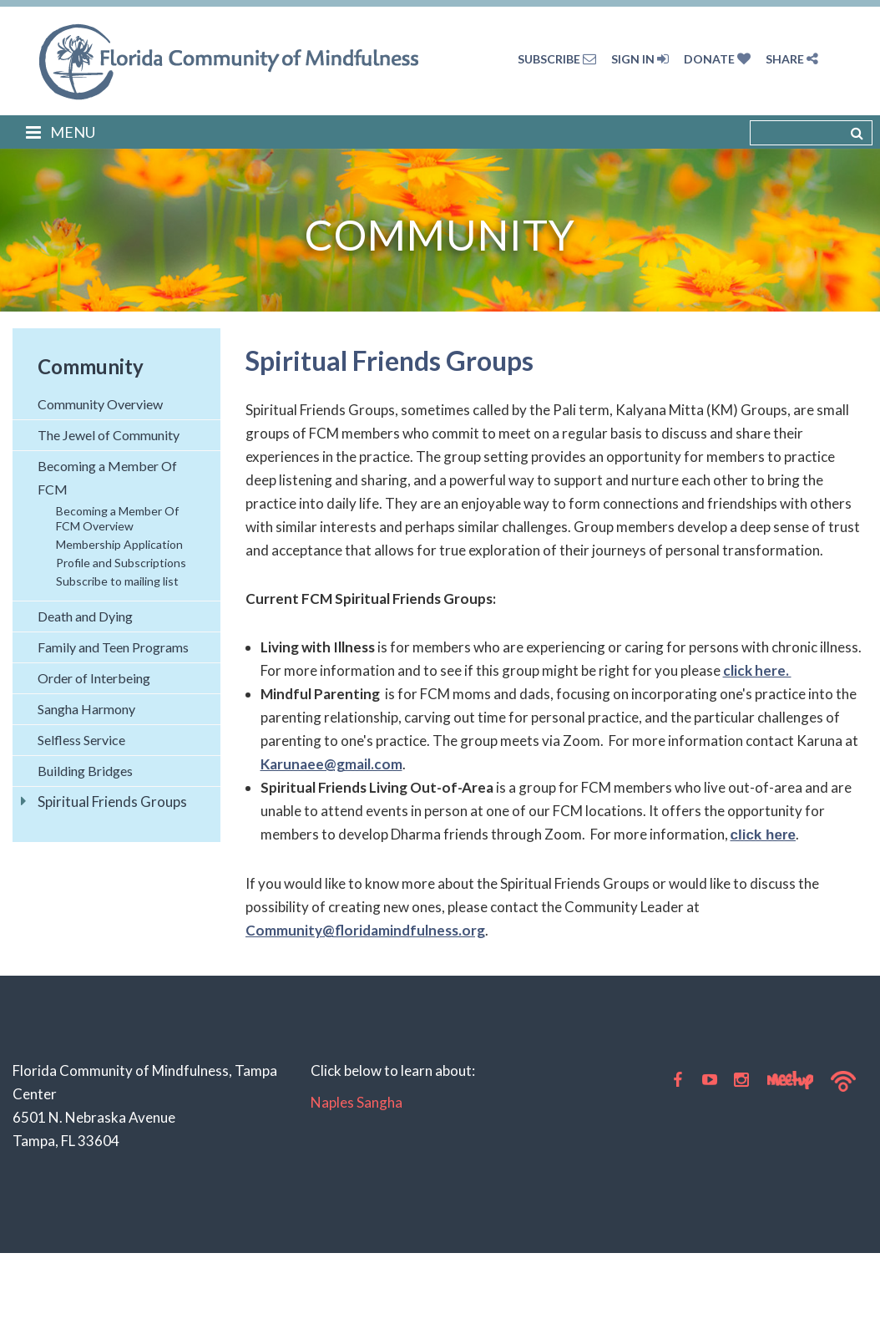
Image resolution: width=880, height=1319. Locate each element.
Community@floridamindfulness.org (365, 930)
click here (763, 835)
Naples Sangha (356, 1102)
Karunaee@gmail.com (331, 764)
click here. (757, 670)
